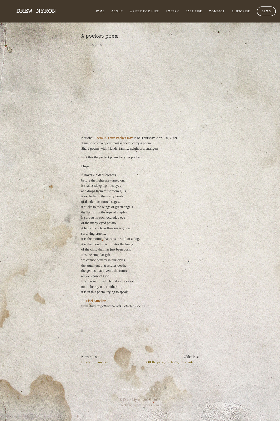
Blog (266, 11)
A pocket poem (99, 36)
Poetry (172, 11)
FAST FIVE (194, 11)
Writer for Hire (144, 11)
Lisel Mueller (96, 301)
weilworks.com (148, 405)
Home (100, 11)
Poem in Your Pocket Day (113, 138)
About (117, 11)
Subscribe (240, 11)
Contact (217, 11)
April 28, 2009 (91, 45)
